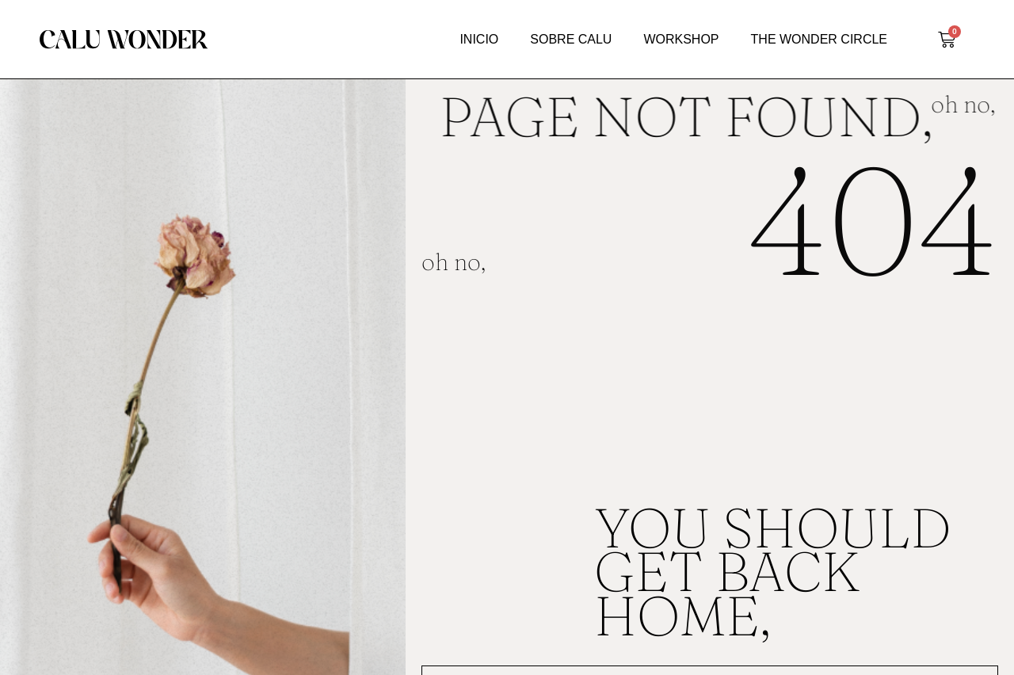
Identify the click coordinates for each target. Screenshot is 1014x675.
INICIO (478, 39)
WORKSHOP (681, 39)
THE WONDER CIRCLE (819, 39)
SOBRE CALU (571, 39)
